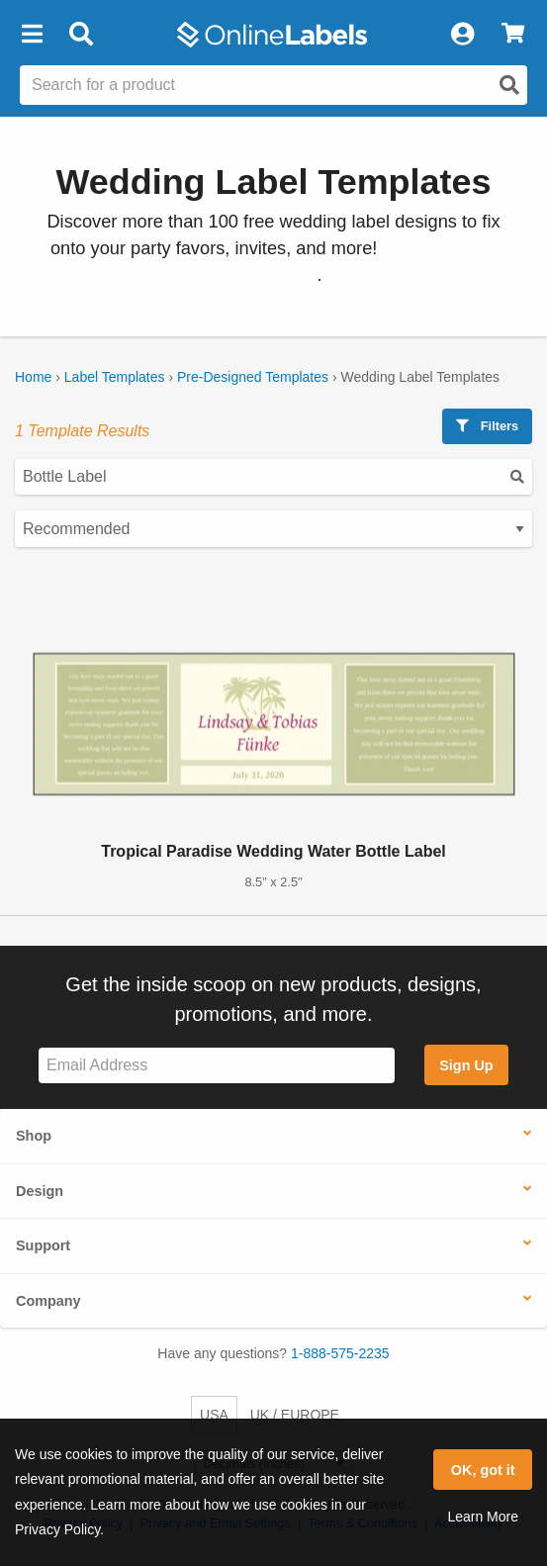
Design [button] (39, 1191)
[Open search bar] (80, 34)
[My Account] (462, 34)
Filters (487, 425)
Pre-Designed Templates (252, 377)
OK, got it (483, 1470)
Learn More (482, 1516)
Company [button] (48, 1301)
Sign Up (466, 1065)
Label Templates (114, 377)
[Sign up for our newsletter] (217, 1066)
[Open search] (509, 85)
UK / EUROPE (294, 1415)
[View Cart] (513, 34)
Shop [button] (33, 1136)
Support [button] (43, 1245)
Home (33, 377)
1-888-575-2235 (340, 1353)
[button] (31, 34)
